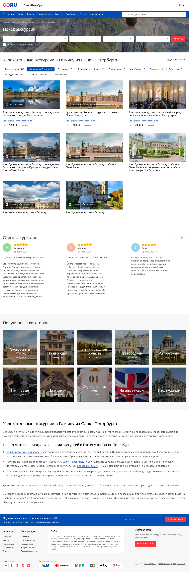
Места (58, 14)
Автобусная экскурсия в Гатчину (147, 257)
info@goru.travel (160, 535)
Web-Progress (150, 563)
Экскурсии (8, 14)
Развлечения (45, 14)
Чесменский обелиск (99, 485)
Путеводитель (9, 547)
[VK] (6, 565)
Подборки (71, 14)
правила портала (51, 522)
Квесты (30, 14)
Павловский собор (53, 485)
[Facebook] (11, 565)
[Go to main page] (10, 5)
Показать (178, 39)
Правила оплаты (28, 544)
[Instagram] (23, 565)
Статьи (6, 551)
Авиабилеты (96, 14)
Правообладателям (29, 551)
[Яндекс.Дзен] (28, 565)
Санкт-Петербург (20, 22)
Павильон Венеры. (17, 471)
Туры (20, 14)
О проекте (25, 537)
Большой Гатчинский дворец (23, 452)
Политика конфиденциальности (171, 563)
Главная (6, 22)
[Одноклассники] (17, 565)
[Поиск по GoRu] (153, 14)
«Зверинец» (78, 461)
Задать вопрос (145, 543)
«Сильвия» (63, 461)
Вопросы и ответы (28, 547)
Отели (83, 14)
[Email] (142, 519)
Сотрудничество (28, 540)
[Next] (182, 237)
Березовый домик (87, 465)
